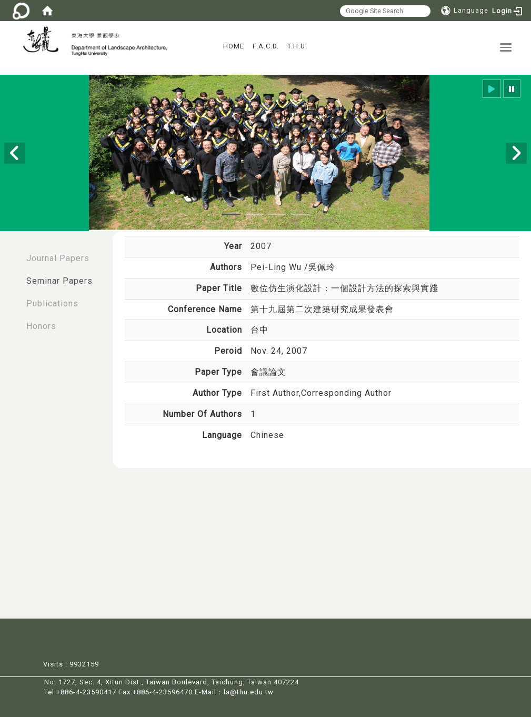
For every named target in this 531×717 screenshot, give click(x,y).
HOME (233, 46)
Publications (52, 303)
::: (11, 253)
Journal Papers (57, 258)
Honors (41, 326)
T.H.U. (297, 46)
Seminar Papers (59, 281)
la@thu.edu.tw (249, 691)
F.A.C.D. (266, 46)
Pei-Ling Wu (277, 267)
